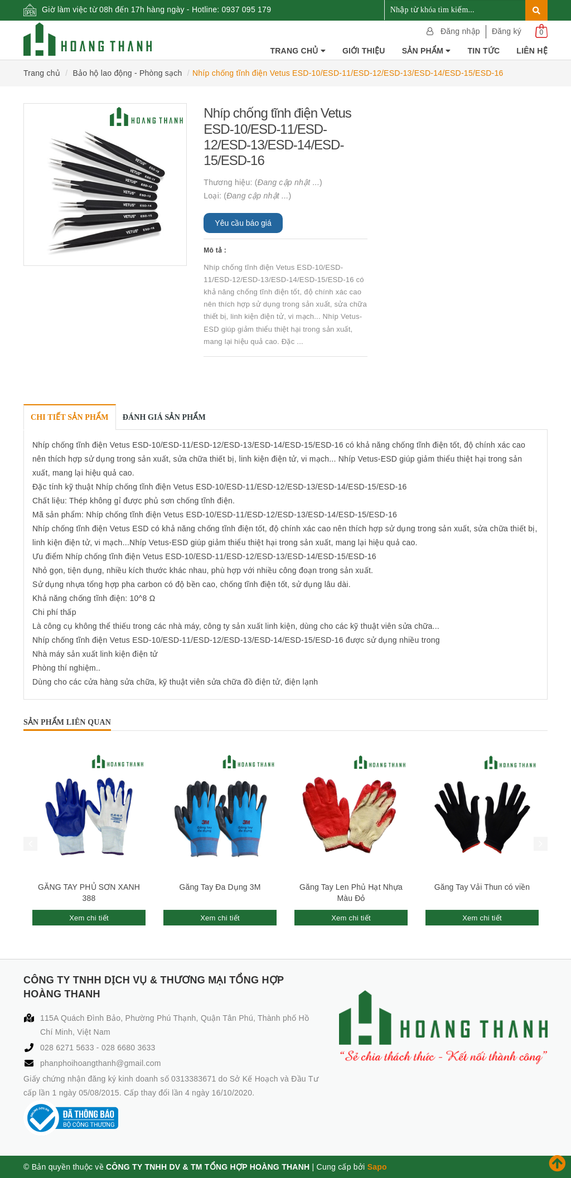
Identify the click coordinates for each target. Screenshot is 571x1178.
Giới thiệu (363, 50)
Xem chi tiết (89, 918)
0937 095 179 (247, 9)
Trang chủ (298, 50)
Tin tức (483, 50)
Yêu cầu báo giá (243, 223)
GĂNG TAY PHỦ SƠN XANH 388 (89, 893)
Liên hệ (532, 50)
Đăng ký (506, 31)
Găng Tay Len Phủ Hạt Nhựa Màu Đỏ (351, 893)
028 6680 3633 (128, 1047)
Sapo (377, 1166)
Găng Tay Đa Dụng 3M (219, 887)
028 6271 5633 (68, 1047)
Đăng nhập (460, 31)
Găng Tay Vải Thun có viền (482, 887)
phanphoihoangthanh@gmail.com (100, 1063)
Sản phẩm (426, 50)
